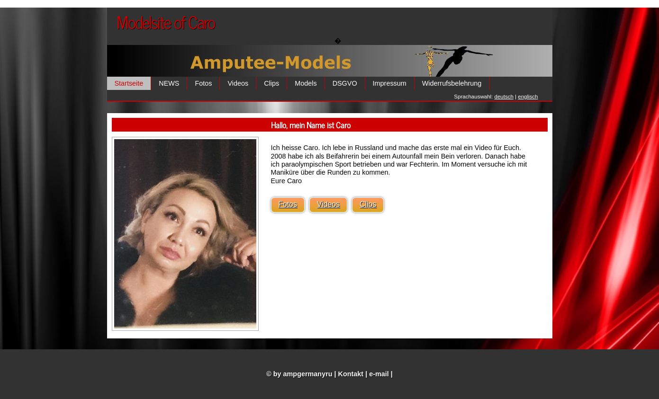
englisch (528, 96)
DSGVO (345, 83)
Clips (271, 83)
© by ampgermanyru (299, 374)
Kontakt (351, 374)
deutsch (504, 96)
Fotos (203, 83)
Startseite (129, 83)
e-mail (379, 374)
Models (305, 83)
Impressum (389, 83)
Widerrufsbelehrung (452, 83)
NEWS (169, 83)
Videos (237, 83)
